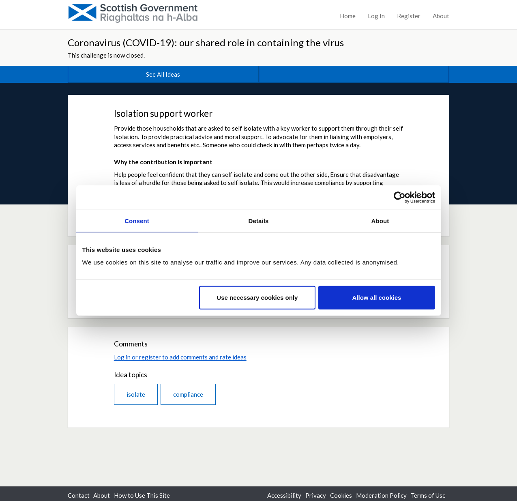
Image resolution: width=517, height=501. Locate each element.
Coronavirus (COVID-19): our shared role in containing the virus (206, 42)
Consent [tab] (136, 220)
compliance (188, 394)
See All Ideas (163, 74)
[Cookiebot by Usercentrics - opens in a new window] (399, 197)
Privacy (315, 495)
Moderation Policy (381, 495)
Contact (79, 495)
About (441, 15)
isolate (136, 394)
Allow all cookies (376, 297)
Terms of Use (428, 495)
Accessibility (284, 495)
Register (408, 15)
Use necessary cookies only (257, 297)
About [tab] (380, 220)
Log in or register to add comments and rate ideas (180, 357)
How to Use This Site (142, 495)
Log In (376, 15)
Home (348, 15)
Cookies (341, 495)
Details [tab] (259, 220)
